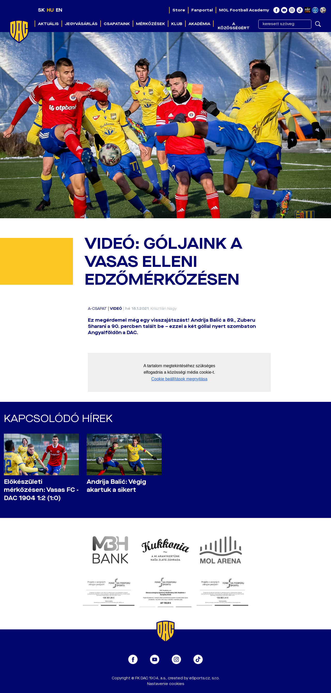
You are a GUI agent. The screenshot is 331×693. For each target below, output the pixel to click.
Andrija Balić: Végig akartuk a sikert (116, 486)
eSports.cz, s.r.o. (204, 678)
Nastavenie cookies (165, 683)
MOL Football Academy (244, 10)
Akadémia (199, 23)
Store (178, 10)
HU (50, 10)
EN (59, 10)
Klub (176, 23)
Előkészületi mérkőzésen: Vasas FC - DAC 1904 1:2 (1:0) (41, 490)
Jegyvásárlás (81, 23)
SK (41, 10)
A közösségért (234, 26)
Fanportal (202, 10)
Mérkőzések (150, 23)
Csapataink (117, 23)
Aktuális (48, 23)
